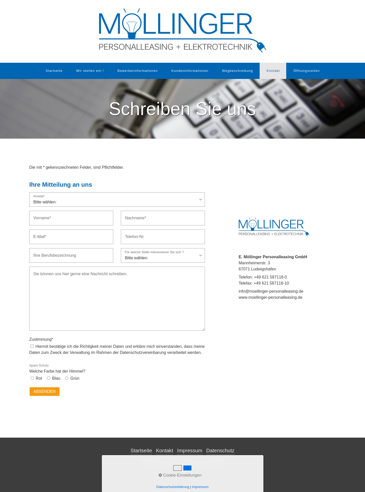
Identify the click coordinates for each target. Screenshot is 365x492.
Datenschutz (220, 450)
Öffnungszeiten (307, 71)
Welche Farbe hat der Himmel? (57, 368)
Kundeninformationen (189, 71)
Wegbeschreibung (237, 71)
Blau (56, 378)
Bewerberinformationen (138, 71)
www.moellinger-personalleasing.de (270, 297)
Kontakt (273, 71)
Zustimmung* (41, 339)
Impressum (189, 450)
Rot (39, 378)
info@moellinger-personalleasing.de (271, 291)
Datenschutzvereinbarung (143, 352)
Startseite (54, 71)
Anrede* (39, 196)
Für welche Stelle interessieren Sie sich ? (154, 252)
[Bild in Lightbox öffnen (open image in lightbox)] (274, 227)
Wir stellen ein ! (90, 71)
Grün (75, 378)
